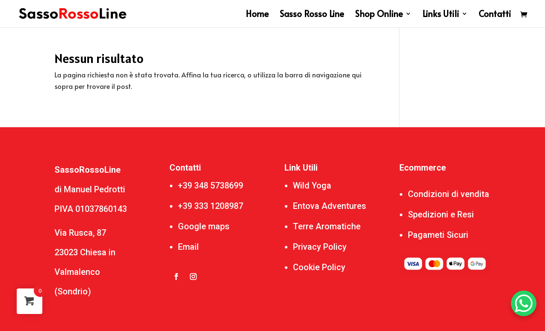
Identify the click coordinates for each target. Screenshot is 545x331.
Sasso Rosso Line (312, 15)
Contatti (495, 15)
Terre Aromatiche (327, 226)
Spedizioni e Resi (441, 214)
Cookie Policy (319, 267)
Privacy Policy (320, 247)
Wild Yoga (312, 185)
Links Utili (440, 15)
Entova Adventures (329, 206)
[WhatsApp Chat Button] (523, 303)
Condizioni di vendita (448, 194)
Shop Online (379, 15)
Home (257, 15)
